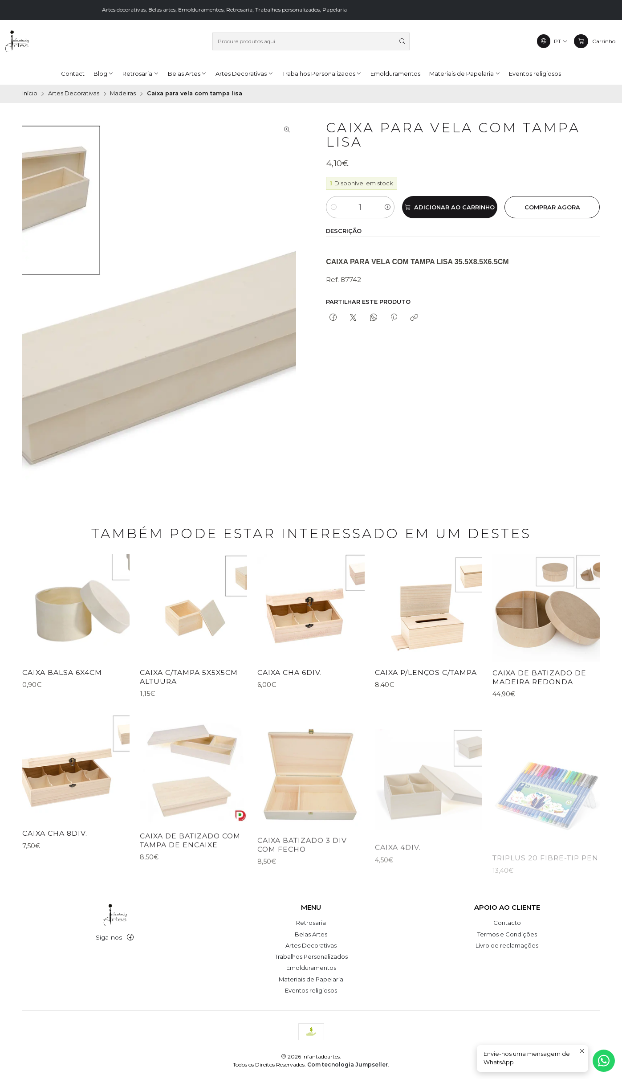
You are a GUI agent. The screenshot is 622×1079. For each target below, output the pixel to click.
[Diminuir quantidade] (333, 207)
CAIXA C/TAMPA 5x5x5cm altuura (189, 699)
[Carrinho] (594, 41)
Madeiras (123, 94)
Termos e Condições (507, 934)
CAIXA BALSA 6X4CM (62, 685)
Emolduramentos (311, 967)
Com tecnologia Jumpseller (347, 1064)
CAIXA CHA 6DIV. (289, 707)
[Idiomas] (552, 41)
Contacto (507, 922)
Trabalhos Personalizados (311, 956)
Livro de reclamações (507, 945)
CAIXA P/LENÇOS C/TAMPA (426, 715)
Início (29, 94)
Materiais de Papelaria (311, 979)
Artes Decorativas (73, 94)
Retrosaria (311, 922)
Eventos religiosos (311, 990)
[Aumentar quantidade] (387, 207)
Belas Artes (311, 934)
